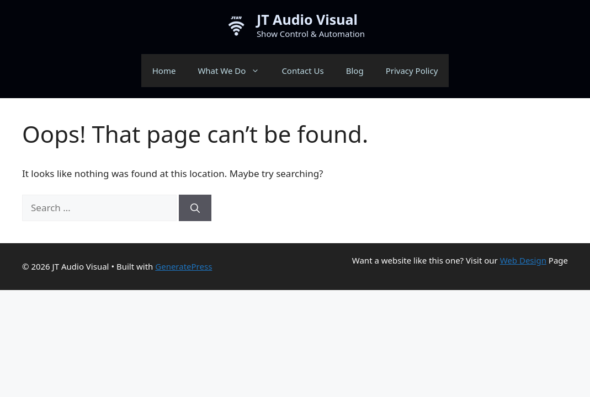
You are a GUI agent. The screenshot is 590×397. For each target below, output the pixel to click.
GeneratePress (183, 266)
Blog (355, 70)
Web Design (523, 260)
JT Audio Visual (307, 19)
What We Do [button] (234, 70)
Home (164, 70)
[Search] (195, 208)
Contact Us (302, 70)
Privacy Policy (412, 70)
